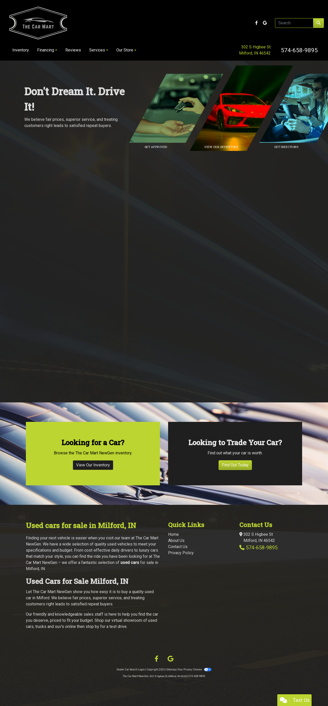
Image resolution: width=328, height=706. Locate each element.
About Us (176, 540)
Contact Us (178, 546)
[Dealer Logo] (72, 23)
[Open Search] (294, 23)
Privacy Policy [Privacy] (181, 552)
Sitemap (171, 669)
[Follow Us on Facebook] (257, 22)
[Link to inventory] (245, 108)
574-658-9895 (299, 50)
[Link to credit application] (179, 108)
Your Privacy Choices (194, 669)
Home (173, 534)
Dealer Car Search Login (131, 669)
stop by (92, 626)
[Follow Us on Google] (265, 22)
